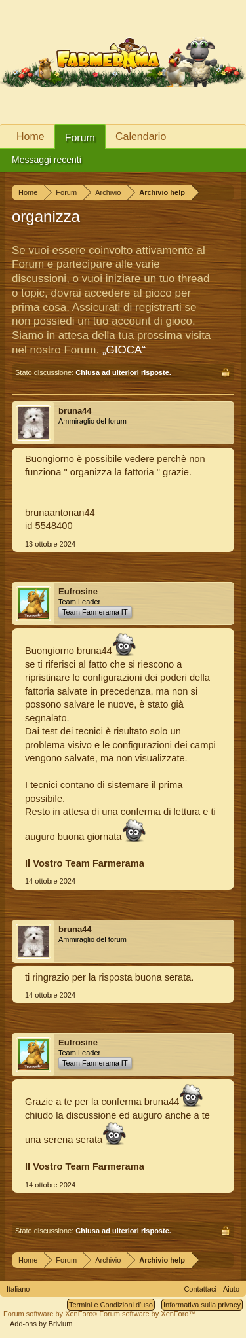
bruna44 (75, 411)
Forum (80, 137)
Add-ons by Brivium (41, 1324)
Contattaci (200, 1289)
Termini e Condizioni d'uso (111, 1305)
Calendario (140, 136)
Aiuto (231, 1289)
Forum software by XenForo (51, 1314)
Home (30, 136)
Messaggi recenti (46, 159)
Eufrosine (78, 591)
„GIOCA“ (124, 350)
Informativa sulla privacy (202, 1305)
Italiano (18, 1289)
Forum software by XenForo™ (147, 1314)
